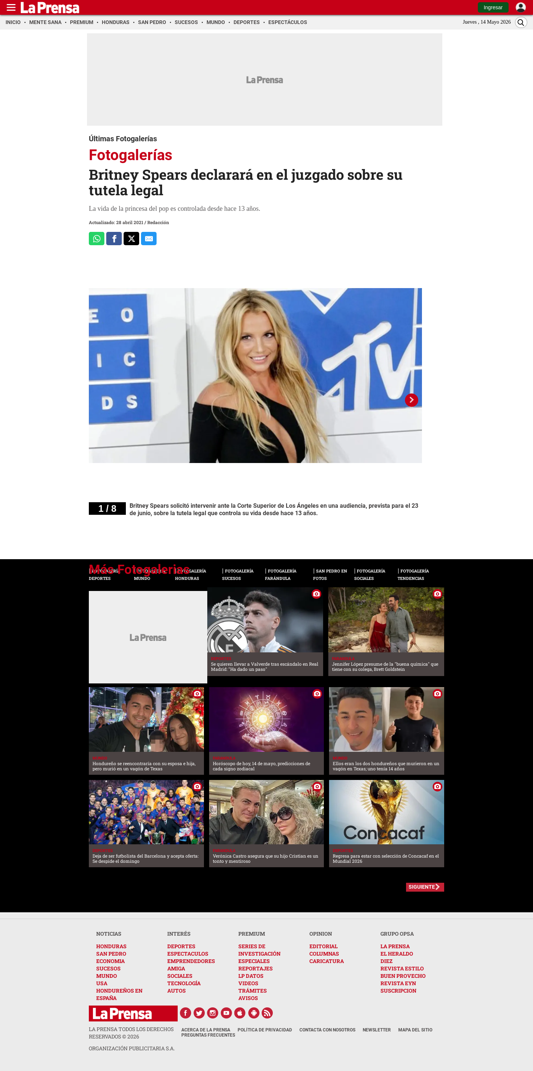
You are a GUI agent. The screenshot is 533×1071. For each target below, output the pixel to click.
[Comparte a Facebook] (114, 238)
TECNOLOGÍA (184, 983)
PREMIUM (251, 933)
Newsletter (377, 1030)
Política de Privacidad (265, 1030)
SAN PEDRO (111, 953)
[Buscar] (521, 22)
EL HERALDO (397, 953)
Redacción (158, 222)
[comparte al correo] (149, 238)
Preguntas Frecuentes (208, 1035)
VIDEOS (248, 983)
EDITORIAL (323, 946)
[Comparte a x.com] (131, 238)
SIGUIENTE (422, 887)
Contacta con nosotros (327, 1030)
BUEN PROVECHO (403, 975)
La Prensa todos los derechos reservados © (131, 1033)
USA (101, 983)
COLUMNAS (324, 953)
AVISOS (248, 997)
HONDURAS (111, 946)
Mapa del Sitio (415, 1030)
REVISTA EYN (398, 983)
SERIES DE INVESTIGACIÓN (259, 950)
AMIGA (176, 968)
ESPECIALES (254, 960)
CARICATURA (326, 960)
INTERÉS (179, 933)
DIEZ (386, 960)
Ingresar (493, 7)
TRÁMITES (252, 990)
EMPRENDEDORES (191, 960)
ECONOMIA (110, 960)
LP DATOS (251, 975)
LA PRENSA (395, 946)
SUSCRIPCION (398, 990)
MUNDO (106, 975)
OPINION (320, 933)
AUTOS (176, 990)
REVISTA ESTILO (402, 968)
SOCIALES (179, 975)
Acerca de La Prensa (205, 1030)
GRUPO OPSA (397, 933)
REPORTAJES (255, 968)
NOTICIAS (108, 933)
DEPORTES (181, 946)
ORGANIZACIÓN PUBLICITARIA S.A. (132, 1048)
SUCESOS (108, 968)
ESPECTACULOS (187, 953)
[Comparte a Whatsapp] (96, 238)
